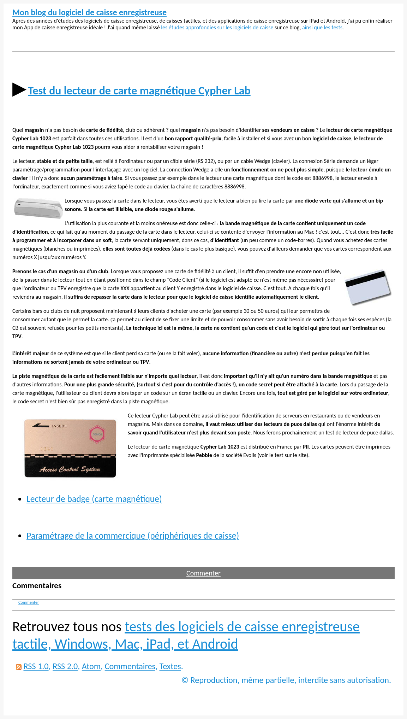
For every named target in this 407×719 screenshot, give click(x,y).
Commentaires (130, 666)
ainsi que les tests (322, 27)
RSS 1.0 (35, 666)
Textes (170, 666)
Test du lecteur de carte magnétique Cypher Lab (139, 91)
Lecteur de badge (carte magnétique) (94, 498)
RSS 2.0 (65, 666)
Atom (91, 666)
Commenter (203, 573)
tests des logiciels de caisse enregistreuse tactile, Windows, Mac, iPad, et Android (186, 635)
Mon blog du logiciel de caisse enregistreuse (89, 12)
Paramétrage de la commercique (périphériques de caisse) (132, 535)
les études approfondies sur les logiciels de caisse (217, 27)
